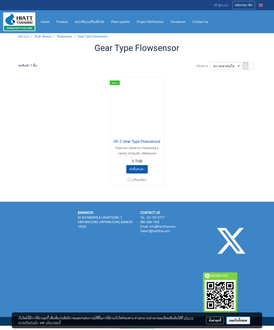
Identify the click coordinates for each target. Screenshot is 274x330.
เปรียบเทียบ (138, 180)
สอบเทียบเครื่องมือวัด (89, 22)
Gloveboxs (178, 22)
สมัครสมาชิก (244, 5)
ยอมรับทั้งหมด (238, 320)
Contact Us (200, 22)
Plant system (120, 22)
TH (263, 5)
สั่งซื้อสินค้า (137, 169)
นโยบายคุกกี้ (53, 322)
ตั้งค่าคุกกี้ (215, 320)
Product (62, 22)
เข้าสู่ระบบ (221, 5)
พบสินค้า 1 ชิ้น (27, 65)
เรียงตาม (203, 66)
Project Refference (150, 22)
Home (45, 22)
